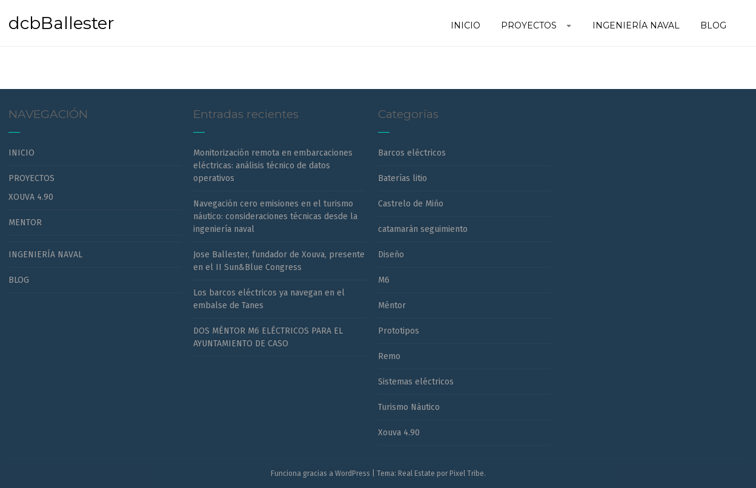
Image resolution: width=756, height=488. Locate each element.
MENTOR (25, 222)
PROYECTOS (31, 178)
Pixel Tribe (466, 473)
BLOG (18, 280)
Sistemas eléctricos (416, 382)
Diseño (391, 254)
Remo (389, 356)
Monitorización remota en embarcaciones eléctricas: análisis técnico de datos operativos (273, 165)
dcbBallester (61, 23)
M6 (384, 280)
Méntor (392, 305)
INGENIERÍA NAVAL (45, 254)
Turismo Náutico (409, 407)
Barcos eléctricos (412, 153)
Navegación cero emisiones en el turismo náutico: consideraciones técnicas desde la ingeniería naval (275, 216)
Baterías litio (402, 178)
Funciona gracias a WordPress (320, 473)
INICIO (21, 153)
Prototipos (398, 331)
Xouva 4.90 (399, 432)
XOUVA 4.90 (30, 197)
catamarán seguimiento (423, 229)
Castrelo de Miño (410, 204)
